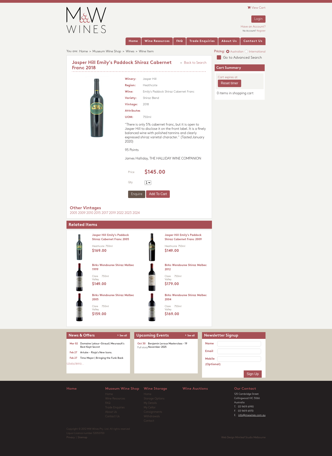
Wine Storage (155, 389)
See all (123, 335)
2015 (97, 213)
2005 (73, 213)
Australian (236, 51)
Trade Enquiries (115, 407)
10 (80, 364)
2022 (120, 213)
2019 (112, 213)
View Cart (257, 8)
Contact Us (112, 416)
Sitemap (82, 437)
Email (209, 351)
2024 (136, 213)
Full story (142, 347)
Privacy (70, 437)
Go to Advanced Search (242, 58)
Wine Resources (115, 398)
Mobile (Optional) (211, 361)
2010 (89, 213)
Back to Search (195, 63)
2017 (105, 213)
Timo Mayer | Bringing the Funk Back (101, 358)
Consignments (153, 412)
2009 (82, 213)
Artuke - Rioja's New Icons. (96, 352)
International (257, 51)
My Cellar (150, 407)
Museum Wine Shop (107, 51)
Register (261, 31)
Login (258, 19)
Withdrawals (152, 416)
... (83, 364)
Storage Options (154, 398)
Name (209, 343)
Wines (130, 51)
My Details (150, 403)
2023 (128, 213)
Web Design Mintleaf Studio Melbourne (243, 437)
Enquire (136, 194)
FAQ (107, 403)
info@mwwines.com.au (252, 415)
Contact (149, 421)
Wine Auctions (195, 389)
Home (83, 51)
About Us (111, 412)
